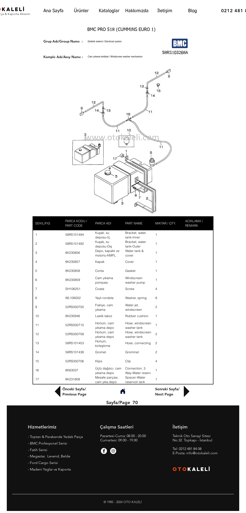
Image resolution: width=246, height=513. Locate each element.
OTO (180, 469)
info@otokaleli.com (202, 453)
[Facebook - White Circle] (104, 451)
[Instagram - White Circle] (113, 451)
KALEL (199, 469)
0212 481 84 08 (190, 449)
